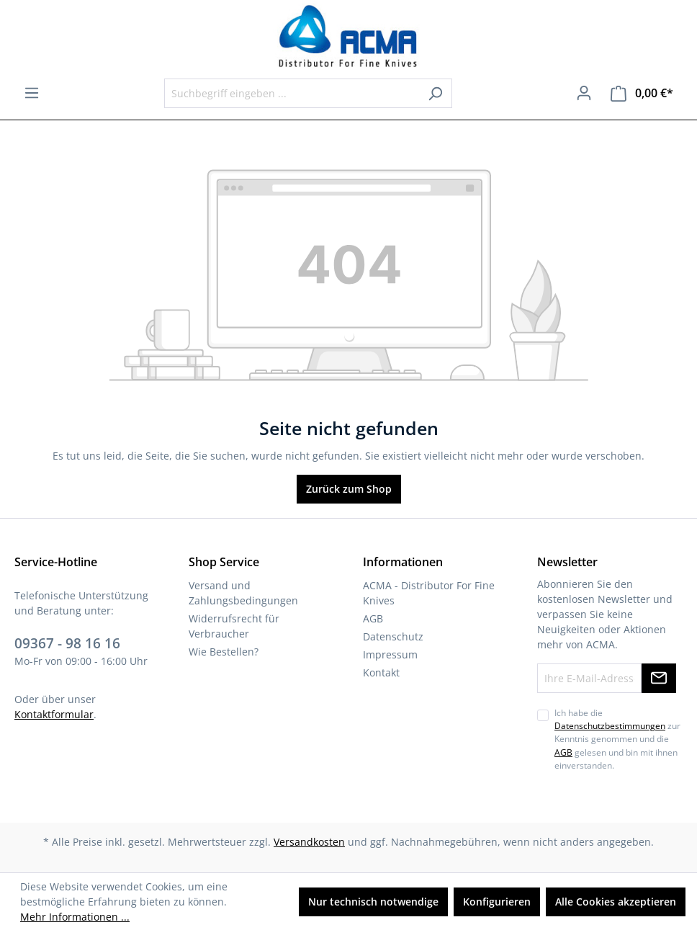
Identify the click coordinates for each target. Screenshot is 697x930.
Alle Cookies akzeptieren (615, 901)
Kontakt (381, 672)
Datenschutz (393, 636)
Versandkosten (309, 842)
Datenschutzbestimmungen (609, 726)
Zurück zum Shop (349, 489)
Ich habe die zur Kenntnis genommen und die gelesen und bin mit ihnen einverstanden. (617, 739)
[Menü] (31, 93)
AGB (373, 618)
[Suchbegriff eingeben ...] (291, 93)
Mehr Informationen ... (75, 917)
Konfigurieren (497, 901)
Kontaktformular (54, 714)
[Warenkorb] (642, 93)
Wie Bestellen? (223, 651)
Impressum (390, 654)
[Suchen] (435, 93)
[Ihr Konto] (584, 93)
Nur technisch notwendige (373, 901)
